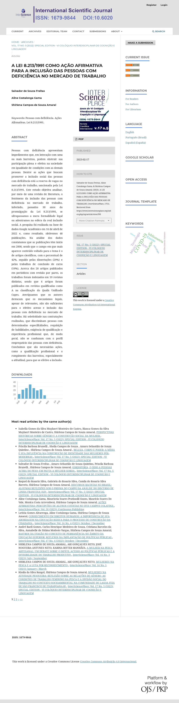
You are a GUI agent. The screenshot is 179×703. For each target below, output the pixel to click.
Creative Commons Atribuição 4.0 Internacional (108, 661)
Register (151, 4)
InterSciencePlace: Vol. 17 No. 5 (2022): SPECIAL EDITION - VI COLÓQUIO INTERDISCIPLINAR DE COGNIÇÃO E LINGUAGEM (61, 441)
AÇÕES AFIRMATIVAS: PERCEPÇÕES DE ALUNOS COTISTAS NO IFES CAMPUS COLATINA (66, 504)
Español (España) (136, 142)
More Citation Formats (91, 220)
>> (21, 599)
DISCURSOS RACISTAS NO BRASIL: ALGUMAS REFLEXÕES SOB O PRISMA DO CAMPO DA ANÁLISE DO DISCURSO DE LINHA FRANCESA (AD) (66, 488)
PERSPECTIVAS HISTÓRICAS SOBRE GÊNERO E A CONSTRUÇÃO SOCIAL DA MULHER (66, 433)
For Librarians (133, 109)
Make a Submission (140, 42)
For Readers (132, 98)
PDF (81, 139)
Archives (35, 31)
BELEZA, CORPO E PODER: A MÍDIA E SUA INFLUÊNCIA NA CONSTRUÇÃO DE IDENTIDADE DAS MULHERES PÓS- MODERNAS (67, 453)
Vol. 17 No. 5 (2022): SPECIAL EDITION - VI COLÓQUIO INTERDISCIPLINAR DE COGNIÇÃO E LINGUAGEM (63, 47)
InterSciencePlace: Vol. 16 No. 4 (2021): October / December (70, 523)
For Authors (132, 104)
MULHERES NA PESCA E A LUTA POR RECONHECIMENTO (66, 563)
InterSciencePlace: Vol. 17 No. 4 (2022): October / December (54, 540)
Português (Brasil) (136, 137)
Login (164, 4)
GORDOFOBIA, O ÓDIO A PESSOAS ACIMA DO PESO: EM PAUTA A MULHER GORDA (65, 469)
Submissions (98, 31)
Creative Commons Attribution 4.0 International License (94, 304)
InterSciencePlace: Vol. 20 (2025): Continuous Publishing (51, 509)
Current (17, 31)
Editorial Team (56, 31)
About (115, 31)
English (130, 132)
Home (15, 42)
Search (158, 31)
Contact (78, 31)
